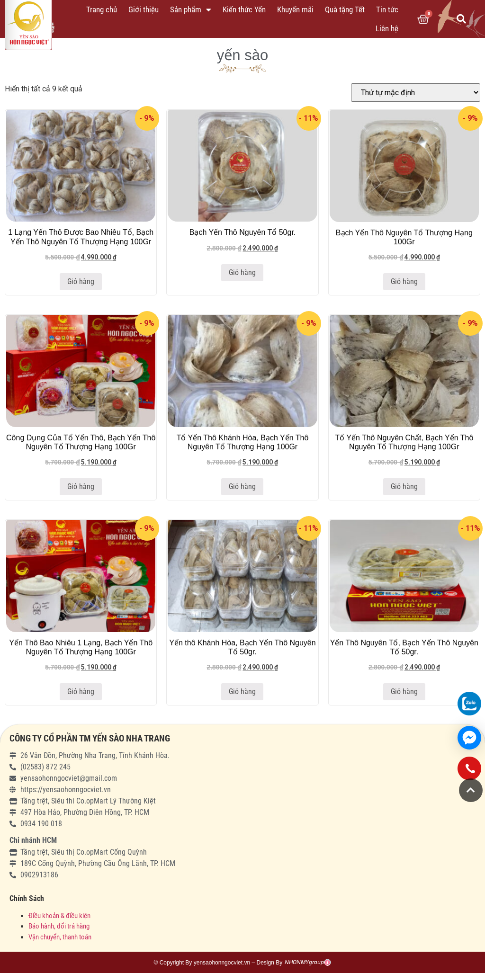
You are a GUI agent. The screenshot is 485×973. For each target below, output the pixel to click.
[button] (471, 790)
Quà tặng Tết (345, 9)
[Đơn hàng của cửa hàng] (415, 92)
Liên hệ (387, 28)
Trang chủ (101, 9)
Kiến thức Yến (244, 9)
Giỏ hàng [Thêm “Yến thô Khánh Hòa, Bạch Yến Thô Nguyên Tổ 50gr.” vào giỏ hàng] (242, 691)
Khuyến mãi (295, 9)
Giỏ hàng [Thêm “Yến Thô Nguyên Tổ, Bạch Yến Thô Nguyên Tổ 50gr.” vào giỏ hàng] (404, 691)
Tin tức (387, 9)
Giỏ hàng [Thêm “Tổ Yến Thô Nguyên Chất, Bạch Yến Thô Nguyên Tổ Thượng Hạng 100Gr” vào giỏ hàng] (404, 486)
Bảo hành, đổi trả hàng (59, 926)
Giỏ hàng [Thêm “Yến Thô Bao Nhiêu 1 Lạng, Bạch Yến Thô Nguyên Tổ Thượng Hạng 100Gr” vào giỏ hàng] (80, 691)
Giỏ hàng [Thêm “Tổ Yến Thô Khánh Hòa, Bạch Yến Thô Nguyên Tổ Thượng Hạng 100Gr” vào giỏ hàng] (242, 486)
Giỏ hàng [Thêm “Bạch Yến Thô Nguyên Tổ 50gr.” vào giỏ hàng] (242, 272)
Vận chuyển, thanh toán (59, 937)
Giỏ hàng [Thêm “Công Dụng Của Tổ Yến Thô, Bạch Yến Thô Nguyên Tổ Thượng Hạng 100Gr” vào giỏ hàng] (80, 486)
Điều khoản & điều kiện (59, 915)
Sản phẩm (190, 9)
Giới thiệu (143, 9)
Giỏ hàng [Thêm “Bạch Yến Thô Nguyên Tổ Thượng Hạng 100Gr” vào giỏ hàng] (404, 281)
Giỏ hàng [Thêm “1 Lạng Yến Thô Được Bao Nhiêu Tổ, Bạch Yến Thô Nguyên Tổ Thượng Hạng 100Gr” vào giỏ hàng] (80, 281)
